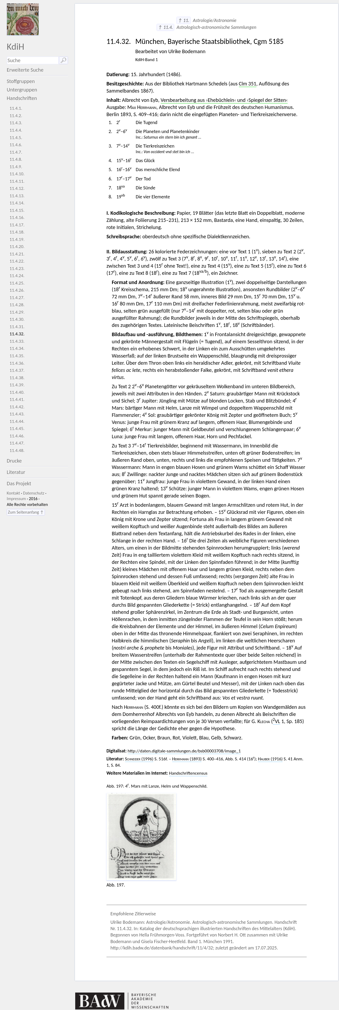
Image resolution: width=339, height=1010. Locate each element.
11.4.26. (17, 290)
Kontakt (13, 493)
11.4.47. (17, 443)
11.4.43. (17, 414)
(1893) (187, 759)
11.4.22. (17, 261)
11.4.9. (16, 167)
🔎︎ (63, 60)
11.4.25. (17, 283)
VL (276, 721)
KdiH (15, 46)
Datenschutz (33, 493)
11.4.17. (17, 225)
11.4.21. (17, 254)
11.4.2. (16, 115)
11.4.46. (17, 436)
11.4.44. (17, 421)
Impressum (16, 498)
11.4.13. (17, 196)
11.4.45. (17, 428)
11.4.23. (17, 268)
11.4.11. (17, 181)
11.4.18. (17, 232)
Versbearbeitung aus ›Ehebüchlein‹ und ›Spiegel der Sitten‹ (224, 100)
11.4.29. (17, 312)
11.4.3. (16, 123)
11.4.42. (17, 407)
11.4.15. (17, 210)
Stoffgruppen (21, 81)
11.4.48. (17, 450)
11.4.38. (17, 378)
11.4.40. (17, 392)
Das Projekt (19, 483)
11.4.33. (17, 341)
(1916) (270, 759)
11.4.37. (17, 370)
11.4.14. (17, 203)
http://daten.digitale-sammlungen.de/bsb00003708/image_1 (184, 751)
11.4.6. (16, 145)
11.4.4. (16, 130)
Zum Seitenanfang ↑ (26, 512)
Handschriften (22, 98)
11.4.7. (16, 152)
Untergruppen (22, 89)
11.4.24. (17, 275)
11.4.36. (17, 363)
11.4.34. (17, 348)
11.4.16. (17, 217)
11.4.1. (16, 108)
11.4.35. (17, 356)
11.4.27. (17, 297)
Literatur (16, 472)
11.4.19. (17, 239)
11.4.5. (16, 137)
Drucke (14, 461)
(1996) (139, 759)
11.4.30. (17, 319)
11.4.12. (17, 188)
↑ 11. (183, 20)
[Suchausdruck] (33, 60)
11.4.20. (17, 246)
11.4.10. (17, 174)
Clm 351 (247, 83)
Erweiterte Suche (25, 70)
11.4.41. (17, 399)
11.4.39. (17, 385)
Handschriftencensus (188, 773)
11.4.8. (16, 159)
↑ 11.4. (165, 27)
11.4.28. (17, 305)
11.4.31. (17, 327)
